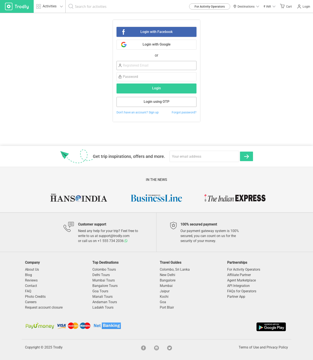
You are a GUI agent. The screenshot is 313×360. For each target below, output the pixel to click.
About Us (32, 269)
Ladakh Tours (102, 307)
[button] (269, 6)
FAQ (28, 291)
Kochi (164, 297)
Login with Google (157, 44)
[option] (78, 198)
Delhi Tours (101, 275)
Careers (31, 302)
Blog (28, 275)
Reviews (31, 280)
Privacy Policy (277, 347)
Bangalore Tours (105, 286)
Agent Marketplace (241, 280)
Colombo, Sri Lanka (175, 269)
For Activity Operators (210, 6)
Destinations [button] (246, 6)
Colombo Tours (104, 269)
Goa (163, 302)
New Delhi (167, 275)
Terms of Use (249, 347)
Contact (31, 286)
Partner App (236, 297)
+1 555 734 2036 (113, 241)
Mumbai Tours (103, 280)
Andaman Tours (104, 302)
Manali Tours (102, 297)
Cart (286, 6)
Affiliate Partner (239, 275)
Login (303, 6)
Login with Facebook (156, 32)
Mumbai (166, 286)
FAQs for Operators (241, 291)
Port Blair (167, 307)
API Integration (238, 286)
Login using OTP (156, 102)
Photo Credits (35, 297)
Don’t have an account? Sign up (138, 112)
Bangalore (167, 280)
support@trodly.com (114, 236)
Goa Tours (100, 291)
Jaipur (165, 291)
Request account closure (44, 307)
